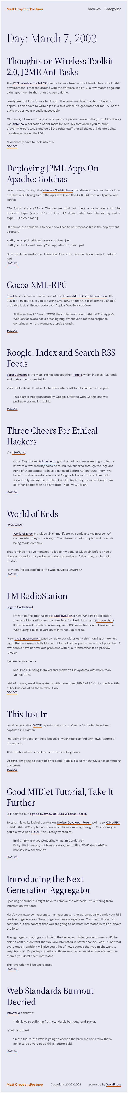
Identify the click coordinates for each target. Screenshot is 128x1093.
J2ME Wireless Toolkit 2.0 (29, 83)
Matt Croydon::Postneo (25, 9)
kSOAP (35, 832)
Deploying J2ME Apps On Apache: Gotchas (52, 174)
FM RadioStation (37, 595)
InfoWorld (18, 452)
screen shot (104, 620)
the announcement (27, 638)
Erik (9, 814)
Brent (10, 296)
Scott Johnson (17, 375)
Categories (113, 9)
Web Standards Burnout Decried (50, 996)
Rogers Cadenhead (20, 607)
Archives (94, 9)
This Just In (27, 714)
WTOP (37, 725)
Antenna (18, 124)
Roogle (77, 375)
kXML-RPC (113, 822)
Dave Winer (14, 525)
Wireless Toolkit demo (57, 190)
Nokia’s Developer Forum (74, 822)
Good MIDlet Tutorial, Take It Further (60, 797)
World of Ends (32, 513)
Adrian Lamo (47, 461)
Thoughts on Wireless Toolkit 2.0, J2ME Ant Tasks (60, 66)
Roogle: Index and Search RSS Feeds (61, 358)
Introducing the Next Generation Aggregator (49, 884)
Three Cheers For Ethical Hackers (52, 436)
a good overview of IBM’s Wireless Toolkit (58, 814)
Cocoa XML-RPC (37, 284)
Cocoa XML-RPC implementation (84, 296)
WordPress (113, 1084)
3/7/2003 (12, 146)
